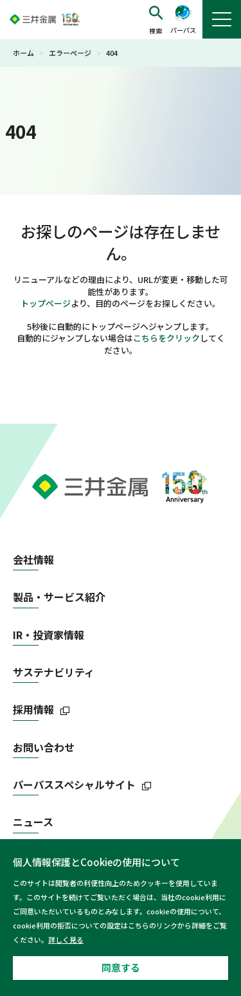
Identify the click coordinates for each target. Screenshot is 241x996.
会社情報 (33, 559)
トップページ (46, 303)
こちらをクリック (166, 338)
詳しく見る (66, 939)
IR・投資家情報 (48, 635)
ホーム (23, 53)
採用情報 (33, 709)
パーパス (183, 30)
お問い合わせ (44, 747)
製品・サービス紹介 (59, 597)
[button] (156, 20)
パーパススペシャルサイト (74, 784)
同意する (121, 967)
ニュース (33, 822)
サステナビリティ (53, 672)
